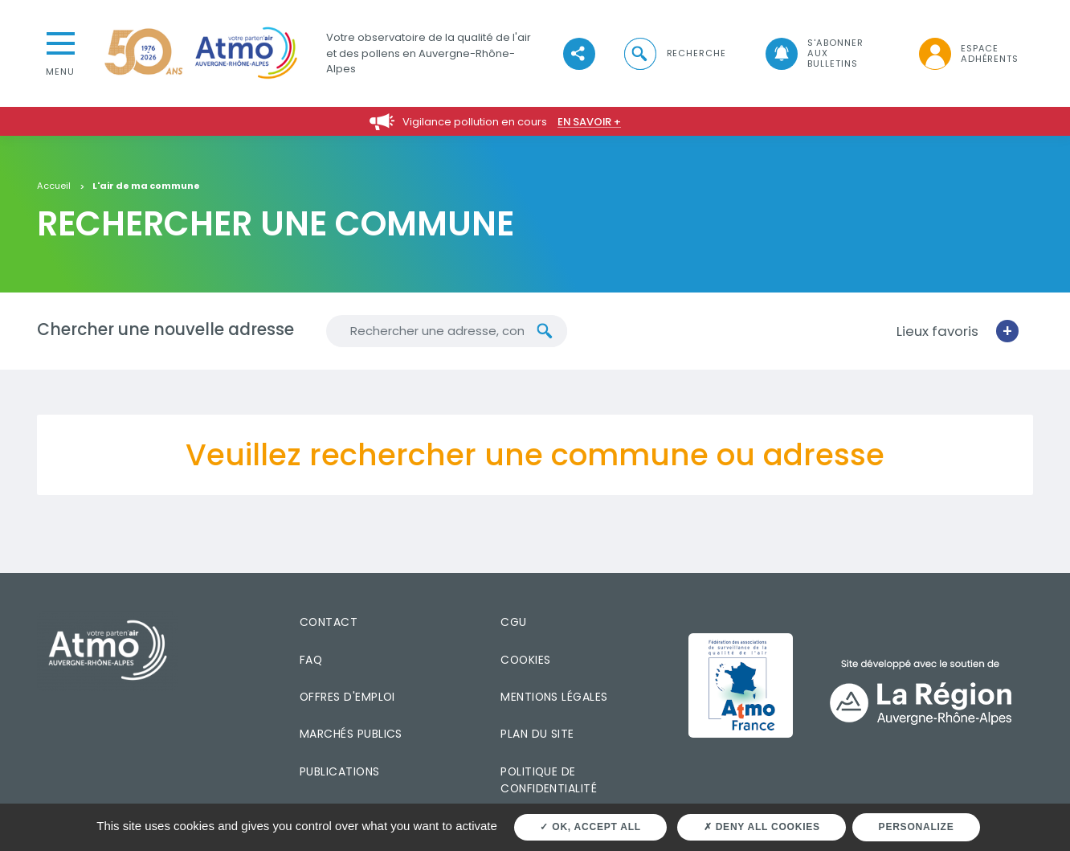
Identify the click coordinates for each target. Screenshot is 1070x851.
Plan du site (537, 734)
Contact (328, 622)
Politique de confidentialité (548, 779)
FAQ (311, 660)
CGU (513, 622)
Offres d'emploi (347, 697)
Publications (340, 771)
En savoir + (589, 121)
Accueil (54, 186)
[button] (674, 53)
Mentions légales (553, 697)
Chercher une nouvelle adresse (165, 329)
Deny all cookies (762, 827)
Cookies (525, 660)
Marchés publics (351, 734)
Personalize (916, 827)
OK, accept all (590, 827)
